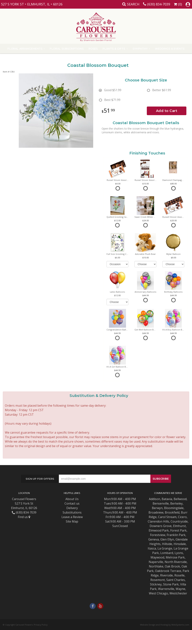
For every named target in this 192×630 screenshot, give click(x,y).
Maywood (157, 557)
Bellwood (180, 499)
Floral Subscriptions (67, 48)
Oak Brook (172, 566)
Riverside (166, 575)
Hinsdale (180, 544)
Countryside (179, 521)
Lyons (179, 553)
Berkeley (176, 503)
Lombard (166, 553)
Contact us (72, 503)
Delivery (72, 508)
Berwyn (157, 508)
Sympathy (140, 48)
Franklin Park (176, 535)
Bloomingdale (174, 508)
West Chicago (158, 593)
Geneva (153, 539)
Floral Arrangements (25, 48)
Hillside (167, 544)
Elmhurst (179, 526)
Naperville (156, 562)
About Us (72, 499)
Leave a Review (72, 517)
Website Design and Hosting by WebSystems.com (164, 624)
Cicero (182, 517)
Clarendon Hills (158, 521)
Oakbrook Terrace (168, 571)
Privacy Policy (41, 624)
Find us (24, 517)
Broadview (155, 512)
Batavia (167, 499)
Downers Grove (161, 526)
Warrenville (166, 589)
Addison (154, 499)
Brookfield (172, 512)
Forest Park (178, 530)
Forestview (157, 535)
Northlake (156, 566)
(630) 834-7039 (158, 4)
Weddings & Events (169, 48)
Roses (93, 48)
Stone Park (171, 584)
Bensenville (161, 503)
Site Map (72, 521)
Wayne (180, 589)
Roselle (179, 575)
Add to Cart (166, 111)
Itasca (152, 548)
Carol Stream (167, 517)
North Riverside (176, 562)
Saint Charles (175, 580)
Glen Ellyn (167, 539)
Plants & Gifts (114, 48)
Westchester (178, 593)
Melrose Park (175, 557)
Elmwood (155, 530)
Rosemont (157, 580)
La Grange (165, 548)
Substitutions (72, 512)
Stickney (156, 584)
